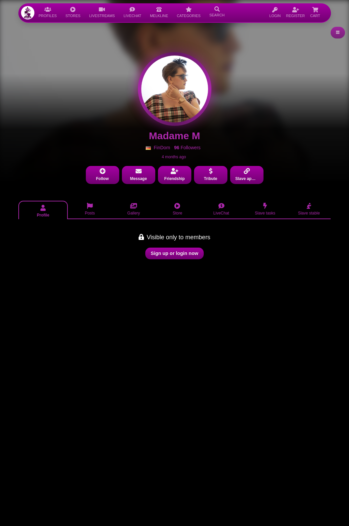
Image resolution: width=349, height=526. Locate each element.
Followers (187, 147)
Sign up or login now (174, 253)
